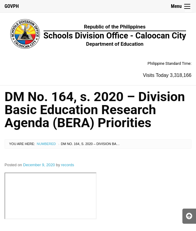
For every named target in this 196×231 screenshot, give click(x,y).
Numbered (46, 144)
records (67, 165)
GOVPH (12, 6)
